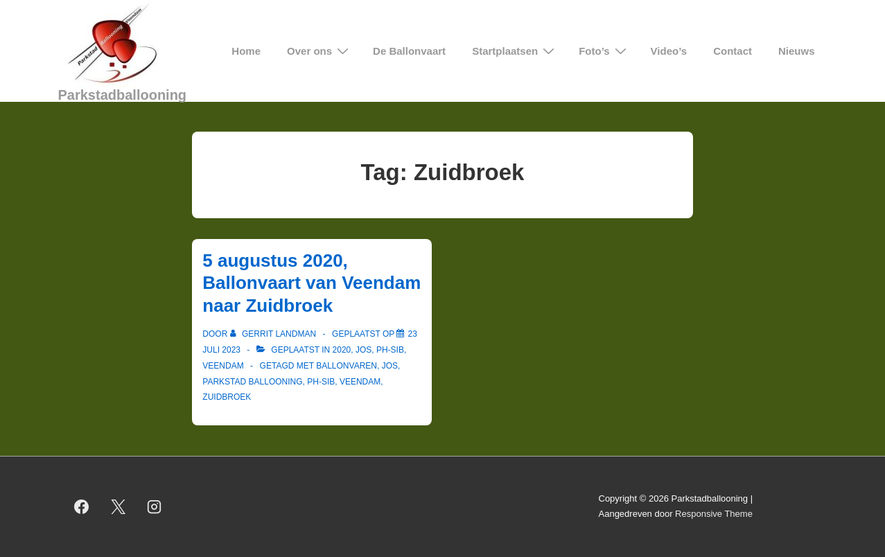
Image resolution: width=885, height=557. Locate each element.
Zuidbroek (226, 397)
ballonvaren (346, 366)
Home (246, 51)
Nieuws (796, 51)
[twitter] (118, 506)
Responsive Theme (714, 514)
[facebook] (82, 506)
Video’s (669, 51)
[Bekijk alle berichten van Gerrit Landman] (274, 334)
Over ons (319, 51)
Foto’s (604, 51)
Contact (732, 51)
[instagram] (154, 506)
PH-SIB (390, 350)
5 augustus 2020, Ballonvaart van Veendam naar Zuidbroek (311, 283)
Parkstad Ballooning (252, 382)
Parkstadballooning (122, 95)
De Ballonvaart (409, 51)
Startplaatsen (515, 51)
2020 (342, 350)
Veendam (222, 366)
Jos (363, 350)
